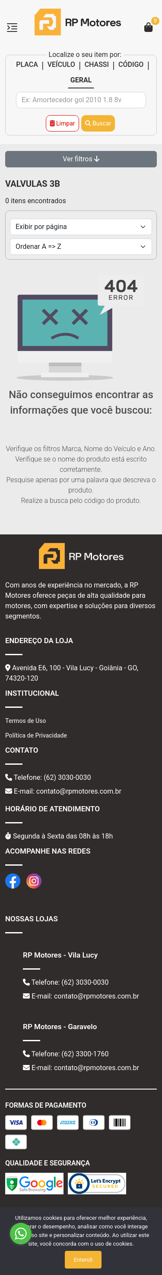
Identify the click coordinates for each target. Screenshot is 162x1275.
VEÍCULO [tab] (61, 64)
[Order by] (81, 247)
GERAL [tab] (81, 80)
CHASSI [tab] (97, 64)
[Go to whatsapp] (21, 1233)
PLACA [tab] (27, 64)
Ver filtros (81, 159)
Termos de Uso (25, 720)
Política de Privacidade (36, 735)
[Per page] (81, 227)
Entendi (83, 1259)
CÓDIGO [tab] (130, 64)
